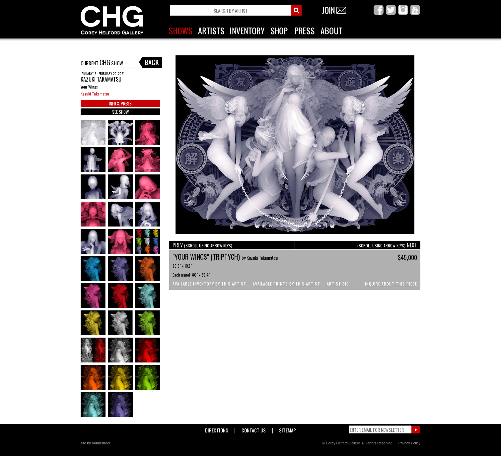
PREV (202, 245)
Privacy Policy (409, 443)
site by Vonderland (95, 443)
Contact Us (254, 429)
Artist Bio (338, 284)
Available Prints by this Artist (286, 284)
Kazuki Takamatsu (95, 94)
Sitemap (287, 429)
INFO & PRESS (120, 103)
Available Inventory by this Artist (209, 284)
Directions (216, 429)
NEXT (387, 245)
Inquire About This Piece (391, 284)
